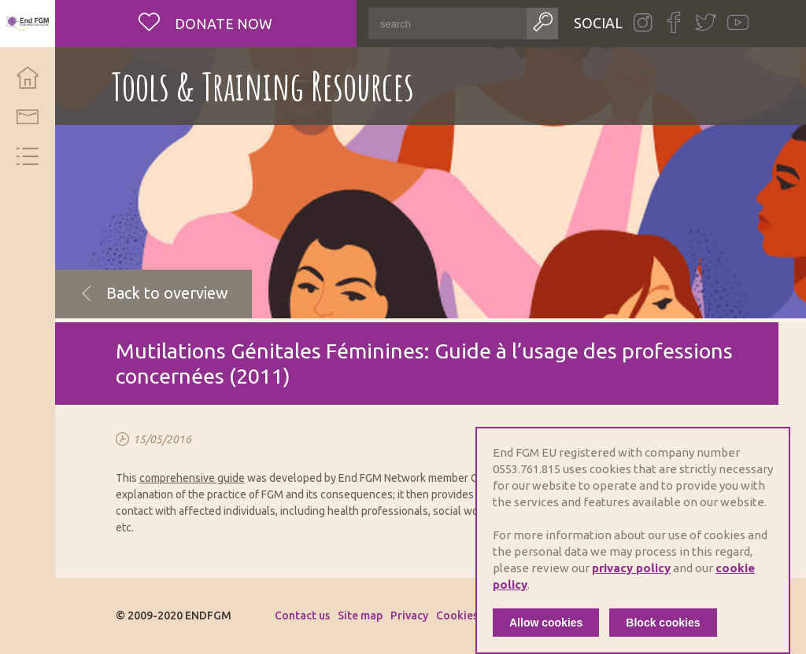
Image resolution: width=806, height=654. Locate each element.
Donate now (222, 23)
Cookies (457, 615)
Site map (360, 615)
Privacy (409, 615)
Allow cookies (545, 622)
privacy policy (631, 568)
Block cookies (663, 622)
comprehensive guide (192, 478)
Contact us (302, 615)
